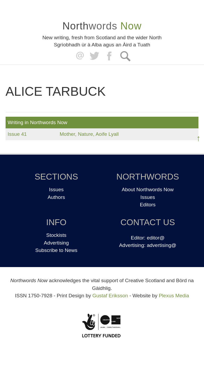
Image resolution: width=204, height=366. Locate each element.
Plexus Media (174, 295)
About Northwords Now (147, 189)
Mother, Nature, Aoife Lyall (89, 134)
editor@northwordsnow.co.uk (78, 56)
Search (125, 56)
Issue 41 (17, 134)
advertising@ (161, 245)
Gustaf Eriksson (110, 295)
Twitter (94, 56)
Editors (147, 204)
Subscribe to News (56, 250)
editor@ (156, 238)
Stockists (56, 235)
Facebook (110, 56)
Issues (56, 189)
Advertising (56, 243)
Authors (56, 197)
